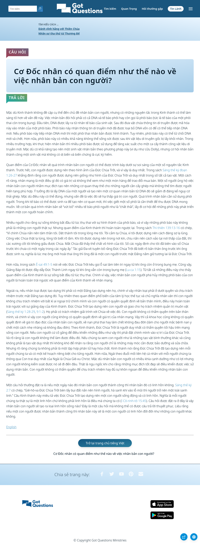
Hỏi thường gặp (152, 9)
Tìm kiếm (110, 9)
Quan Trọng (129, 9)
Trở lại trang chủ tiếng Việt (105, 443)
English (11, 427)
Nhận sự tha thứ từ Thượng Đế (59, 33)
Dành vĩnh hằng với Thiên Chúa (59, 29)
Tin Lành (175, 9)
